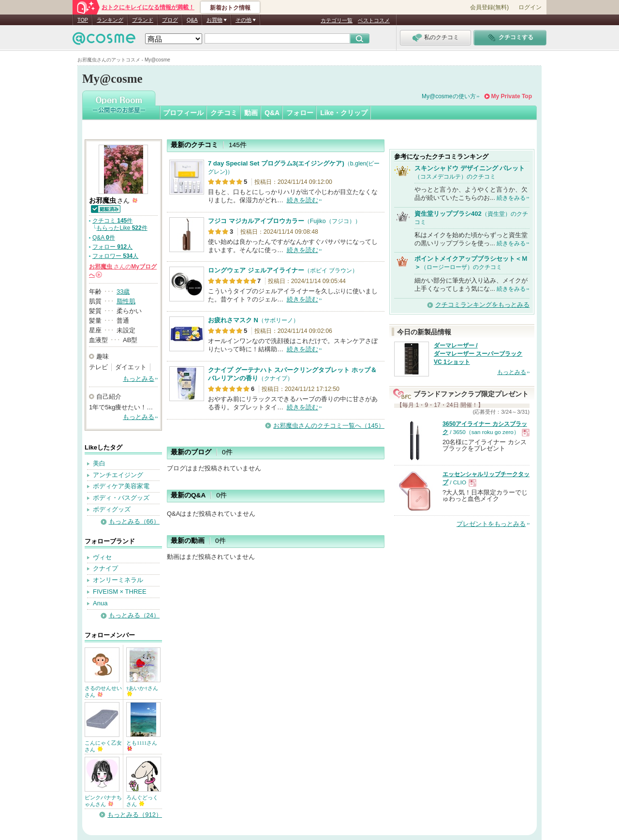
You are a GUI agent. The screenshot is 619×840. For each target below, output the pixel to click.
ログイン (530, 7)
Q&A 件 (103, 237)
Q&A (192, 20)
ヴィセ (102, 557)
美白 (99, 463)
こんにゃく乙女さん (103, 746)
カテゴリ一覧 (337, 20)
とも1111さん (141, 745)
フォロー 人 (112, 246)
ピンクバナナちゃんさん (103, 801)
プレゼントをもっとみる (491, 523)
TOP (82, 20)
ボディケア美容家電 (121, 486)
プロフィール (183, 113)
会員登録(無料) (489, 7)
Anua (100, 603)
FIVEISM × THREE (120, 591)
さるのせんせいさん (103, 691)
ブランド (142, 20)
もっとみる (138, 378)
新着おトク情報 (230, 7)
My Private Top (511, 96)
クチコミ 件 (112, 220)
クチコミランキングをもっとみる (482, 304)
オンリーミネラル (118, 580)
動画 (251, 113)
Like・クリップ (344, 113)
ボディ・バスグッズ (121, 497)
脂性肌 (126, 301)
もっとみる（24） (134, 615)
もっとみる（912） (134, 814)
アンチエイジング (118, 475)
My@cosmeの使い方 (449, 96)
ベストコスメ (374, 20)
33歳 (123, 291)
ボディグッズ (112, 509)
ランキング (110, 20)
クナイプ (105, 568)
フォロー (299, 113)
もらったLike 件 (121, 228)
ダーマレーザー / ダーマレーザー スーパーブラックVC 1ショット (478, 353)
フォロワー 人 (115, 256)
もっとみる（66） (134, 521)
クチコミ (223, 113)
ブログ (170, 20)
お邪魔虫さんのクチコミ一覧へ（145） (328, 425)
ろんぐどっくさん (142, 801)
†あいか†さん (142, 690)
